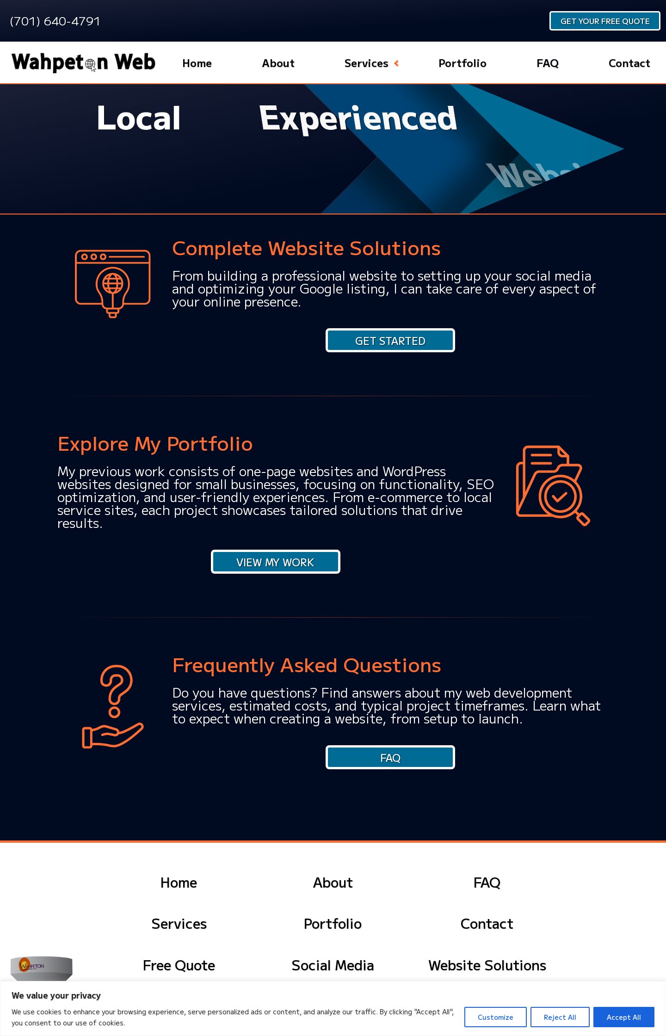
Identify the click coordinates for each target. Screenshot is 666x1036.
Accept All (624, 1017)
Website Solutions (487, 964)
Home (197, 62)
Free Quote (179, 964)
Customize (495, 1017)
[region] (333, 1008)
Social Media (332, 964)
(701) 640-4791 (55, 20)
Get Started (390, 340)
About (278, 62)
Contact (629, 62)
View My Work (275, 561)
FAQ (547, 62)
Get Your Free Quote (605, 20)
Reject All (560, 1017)
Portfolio (462, 62)
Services (366, 62)
